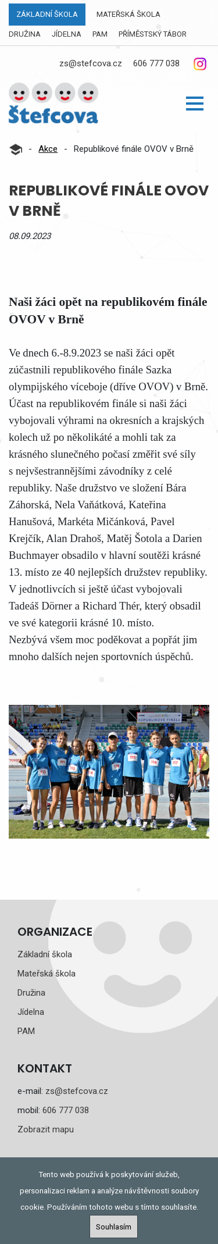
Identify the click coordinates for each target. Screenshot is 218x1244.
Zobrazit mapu (45, 1129)
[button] (194, 104)
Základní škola (47, 14)
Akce (48, 149)
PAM (100, 34)
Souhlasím (113, 1226)
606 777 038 (156, 63)
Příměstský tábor (153, 34)
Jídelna (66, 34)
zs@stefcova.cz (90, 63)
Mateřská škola (128, 14)
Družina (25, 34)
